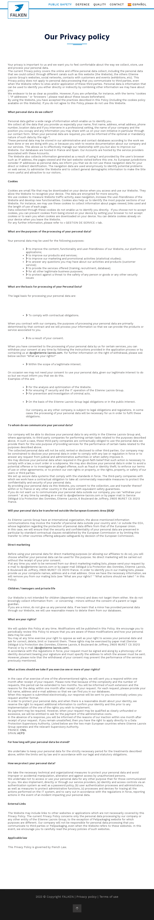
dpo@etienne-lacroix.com (45, 352)
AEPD (21, 733)
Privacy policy (86, 897)
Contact (117, 4)
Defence (82, 4)
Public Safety (60, 4)
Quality (99, 4)
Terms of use (108, 897)
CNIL (23, 730)
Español (137, 4)
